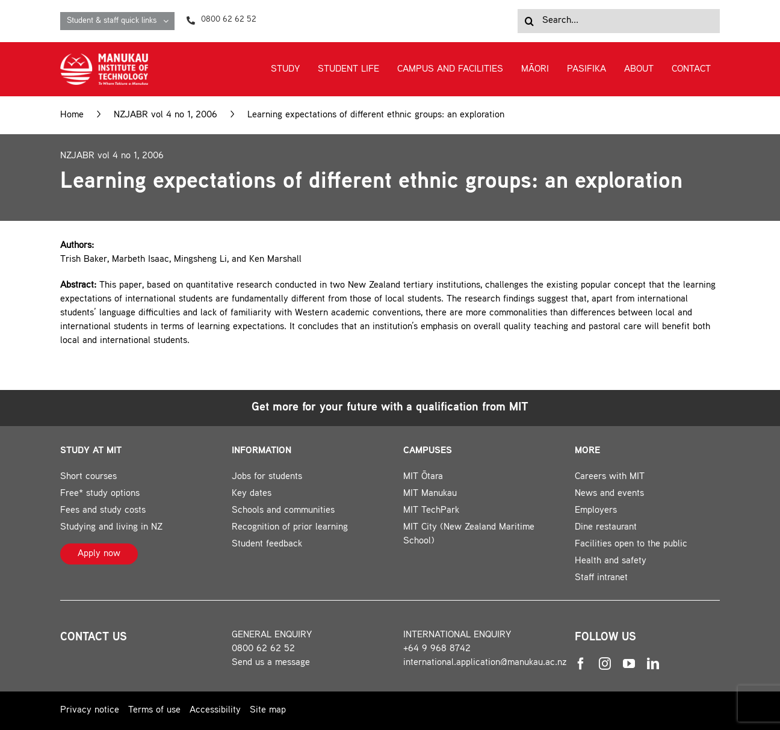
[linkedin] (653, 664)
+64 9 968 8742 (437, 649)
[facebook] (581, 664)
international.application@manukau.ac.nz (485, 662)
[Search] (530, 21)
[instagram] (605, 664)
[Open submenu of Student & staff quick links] (169, 21)
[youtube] (629, 664)
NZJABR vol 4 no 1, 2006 (165, 115)
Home (72, 115)
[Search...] (619, 21)
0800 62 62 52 (263, 649)
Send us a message (271, 662)
